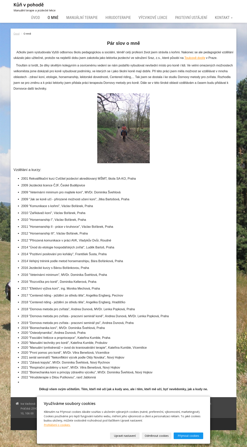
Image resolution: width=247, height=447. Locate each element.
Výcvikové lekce (153, 17)
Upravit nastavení (125, 436)
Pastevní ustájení (191, 17)
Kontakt (224, 17)
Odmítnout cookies (157, 436)
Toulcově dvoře (194, 57)
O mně (53, 17)
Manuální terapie (82, 17)
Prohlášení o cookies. (57, 425)
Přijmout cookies (188, 436)
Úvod (35, 17)
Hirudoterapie (118, 17)
